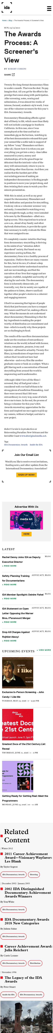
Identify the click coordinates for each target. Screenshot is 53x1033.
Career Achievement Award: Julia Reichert (28, 948)
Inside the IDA (36, 445)
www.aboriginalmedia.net (33, 436)
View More (45, 650)
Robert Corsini (17, 69)
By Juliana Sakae (8, 928)
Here (26, 534)
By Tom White (7, 901)
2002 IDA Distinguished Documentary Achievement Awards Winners (28, 892)
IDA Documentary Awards (16, 445)
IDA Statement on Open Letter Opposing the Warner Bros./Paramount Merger (17, 613)
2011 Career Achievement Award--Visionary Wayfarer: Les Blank (28, 857)
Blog (10, 20)
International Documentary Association (7, 7)
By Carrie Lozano (9, 955)
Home (4, 20)
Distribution (35, 963)
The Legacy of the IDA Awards (23, 979)
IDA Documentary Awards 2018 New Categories (27, 921)
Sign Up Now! (26, 474)
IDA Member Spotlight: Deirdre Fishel (22, 594)
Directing (34, 874)
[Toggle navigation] (49, 7)
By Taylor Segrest (9, 866)
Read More (10, 565)
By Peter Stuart (8, 987)
